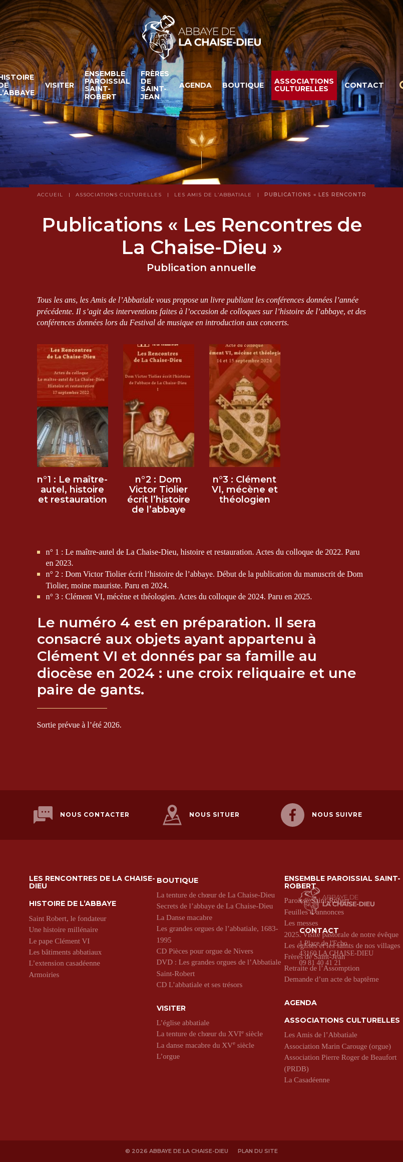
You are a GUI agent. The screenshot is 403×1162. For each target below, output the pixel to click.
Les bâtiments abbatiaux (65, 952)
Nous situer (201, 815)
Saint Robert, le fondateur (68, 918)
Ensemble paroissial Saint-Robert (107, 86)
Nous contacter (82, 815)
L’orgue (168, 1056)
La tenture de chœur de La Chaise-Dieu (216, 894)
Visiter (59, 85)
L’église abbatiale (183, 1022)
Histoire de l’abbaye (72, 903)
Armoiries (44, 974)
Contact (364, 85)
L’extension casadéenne (64, 963)
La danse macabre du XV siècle (205, 1045)
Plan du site (258, 1150)
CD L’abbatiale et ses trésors (200, 984)
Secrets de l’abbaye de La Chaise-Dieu (215, 905)
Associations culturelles (304, 85)
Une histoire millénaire (63, 929)
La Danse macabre (185, 917)
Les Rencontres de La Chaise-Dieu (92, 882)
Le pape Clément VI (59, 941)
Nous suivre (321, 815)
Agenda (195, 85)
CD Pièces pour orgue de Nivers (205, 951)
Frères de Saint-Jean (155, 86)
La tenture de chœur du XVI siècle (210, 1033)
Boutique (243, 85)
